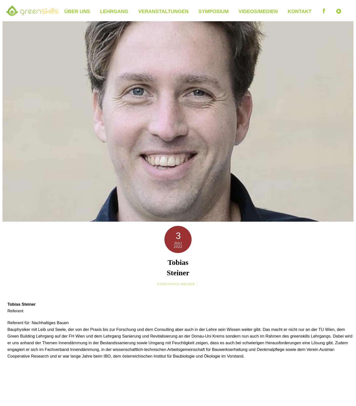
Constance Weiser (176, 284)
